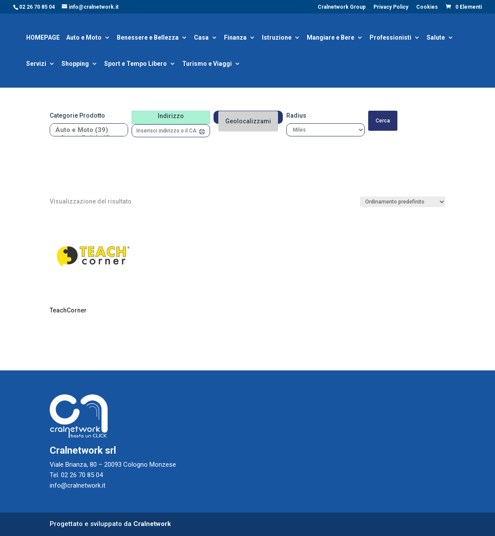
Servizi (36, 64)
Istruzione (277, 38)
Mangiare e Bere (330, 38)
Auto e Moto (84, 38)
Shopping (75, 64)
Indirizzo (171, 115)
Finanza (235, 38)
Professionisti (390, 38)
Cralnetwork (152, 524)
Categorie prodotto (77, 115)
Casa (201, 38)
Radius (296, 115)
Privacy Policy (390, 7)
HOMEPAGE (43, 38)
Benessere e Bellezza (148, 38)
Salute (436, 38)
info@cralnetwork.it (77, 485)
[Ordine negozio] (402, 202)
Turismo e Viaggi (207, 64)
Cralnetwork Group (342, 7)
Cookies (427, 7)
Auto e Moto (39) (85, 130)
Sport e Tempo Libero (135, 64)
